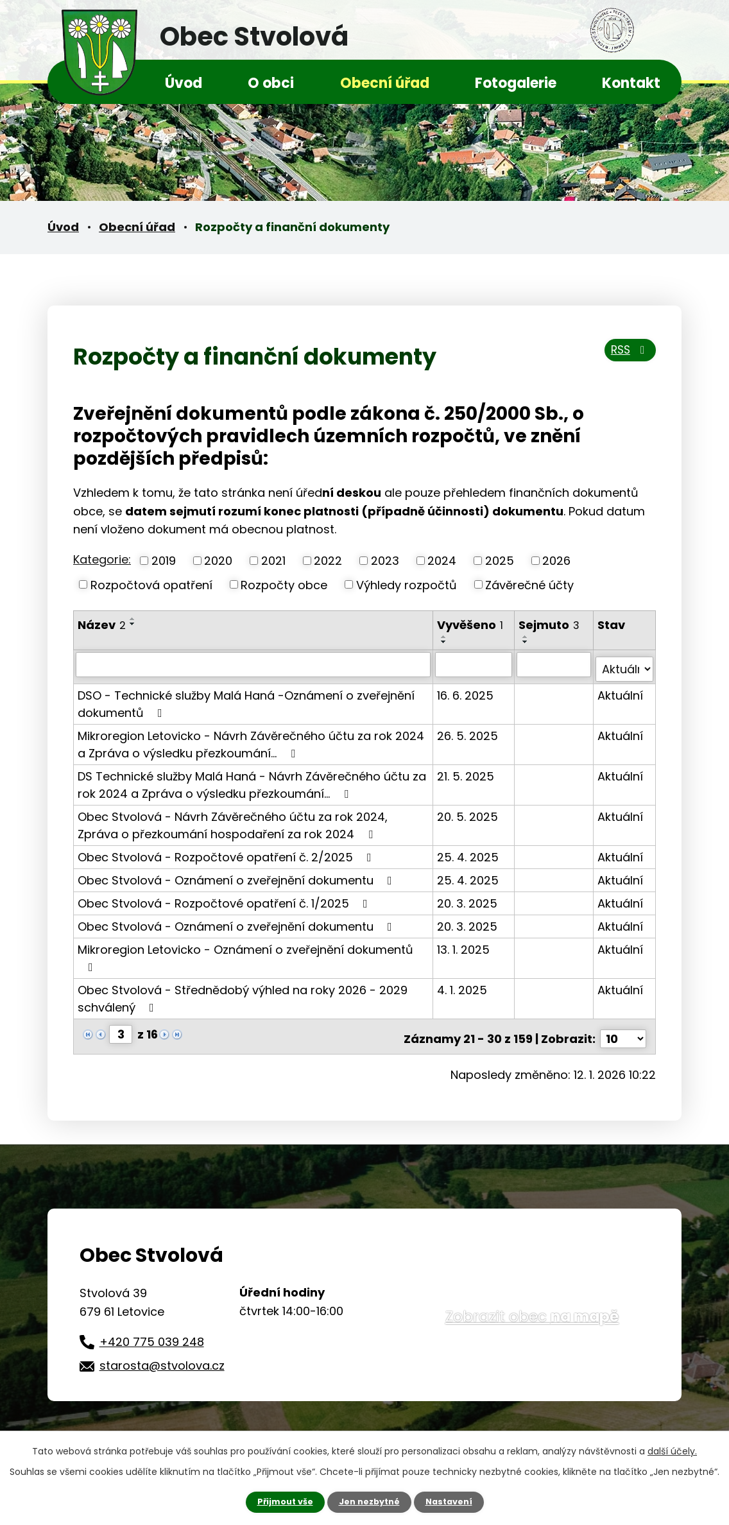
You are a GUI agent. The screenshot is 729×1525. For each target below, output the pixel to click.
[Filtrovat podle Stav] (624, 664)
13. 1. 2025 (464, 944)
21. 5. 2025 (466, 771)
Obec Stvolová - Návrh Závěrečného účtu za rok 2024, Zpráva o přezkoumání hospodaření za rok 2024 (233, 820)
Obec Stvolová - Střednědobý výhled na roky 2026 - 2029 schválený (242, 993)
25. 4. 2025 (468, 852)
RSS (626, 355)
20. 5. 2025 (468, 812)
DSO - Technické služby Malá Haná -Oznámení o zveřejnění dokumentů (246, 699)
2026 (556, 561)
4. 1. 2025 (463, 985)
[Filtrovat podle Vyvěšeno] (474, 664)
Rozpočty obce (284, 584)
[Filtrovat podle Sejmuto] (555, 664)
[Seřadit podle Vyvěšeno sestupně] (445, 641)
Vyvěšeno (471, 625)
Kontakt (631, 83)
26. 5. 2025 (468, 731)
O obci (271, 83)
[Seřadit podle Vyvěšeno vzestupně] (445, 636)
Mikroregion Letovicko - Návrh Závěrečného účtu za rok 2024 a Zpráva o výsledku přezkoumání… (251, 739)
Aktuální (621, 690)
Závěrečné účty (529, 584)
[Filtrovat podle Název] (253, 664)
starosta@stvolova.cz (162, 1355)
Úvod (183, 83)
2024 (441, 561)
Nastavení (454, 1501)
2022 (328, 561)
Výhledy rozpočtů (406, 584)
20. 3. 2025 (468, 898)
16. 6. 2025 (466, 690)
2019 (163, 561)
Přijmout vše (279, 1501)
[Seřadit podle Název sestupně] (133, 623)
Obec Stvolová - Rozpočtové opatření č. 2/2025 (227, 852)
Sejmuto (550, 625)
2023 (385, 561)
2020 (218, 561)
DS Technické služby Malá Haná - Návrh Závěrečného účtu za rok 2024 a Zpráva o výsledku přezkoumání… (252, 780)
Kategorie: (102, 559)
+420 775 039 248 (151, 1331)
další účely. (672, 1449)
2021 (273, 561)
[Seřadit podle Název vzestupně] (133, 618)
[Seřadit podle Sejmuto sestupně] (527, 641)
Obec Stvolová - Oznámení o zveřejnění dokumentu (237, 875)
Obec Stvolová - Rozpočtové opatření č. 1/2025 (225, 898)
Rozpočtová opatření (151, 584)
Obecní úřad (384, 83)
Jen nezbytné (369, 1501)
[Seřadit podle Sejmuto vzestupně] (527, 636)
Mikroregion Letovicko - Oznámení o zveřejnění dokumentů (245, 952)
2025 (499, 561)
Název (102, 625)
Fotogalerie (515, 83)
